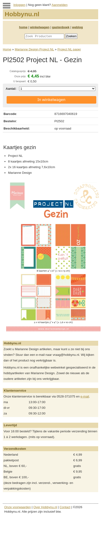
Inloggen (19, 5)
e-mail (84, 396)
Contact (64, 507)
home (23, 27)
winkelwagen (39, 27)
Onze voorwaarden (17, 507)
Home (7, 49)
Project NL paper (69, 49)
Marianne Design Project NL (34, 49)
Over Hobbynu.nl (45, 507)
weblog (77, 27)
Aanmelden (59, 5)
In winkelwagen (51, 99)
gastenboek (60, 27)
